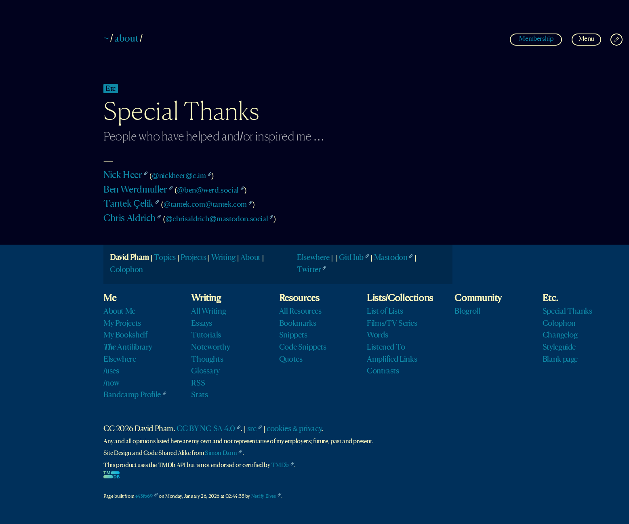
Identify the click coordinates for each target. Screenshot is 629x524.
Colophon (126, 270)
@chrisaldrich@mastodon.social (216, 219)
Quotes (291, 360)
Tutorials (206, 335)
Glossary (205, 371)
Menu (586, 39)
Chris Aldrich (129, 219)
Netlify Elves (263, 496)
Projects (193, 258)
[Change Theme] (616, 40)
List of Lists (385, 312)
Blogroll (467, 312)
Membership (536, 39)
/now (111, 383)
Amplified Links (392, 360)
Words (377, 335)
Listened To (386, 348)
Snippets (293, 335)
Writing (223, 258)
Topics (165, 258)
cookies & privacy (294, 429)
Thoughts (207, 360)
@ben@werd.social (208, 190)
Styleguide (559, 348)
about (126, 39)
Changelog (560, 335)
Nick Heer (122, 175)
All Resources (300, 312)
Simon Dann (221, 453)
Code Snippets (302, 348)
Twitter (309, 270)
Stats (199, 395)
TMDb (279, 465)
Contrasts (383, 371)
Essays (201, 324)
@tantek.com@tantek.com (205, 204)
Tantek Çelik (128, 204)
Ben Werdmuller (135, 190)
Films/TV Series (392, 324)
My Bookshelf (125, 335)
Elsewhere (313, 258)
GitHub (351, 258)
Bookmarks (297, 324)
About (250, 258)
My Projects (122, 324)
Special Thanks (567, 312)
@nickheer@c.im (179, 176)
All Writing (208, 312)
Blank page (560, 360)
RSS (198, 383)
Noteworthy (210, 348)
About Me (119, 312)
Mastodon (391, 258)
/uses (111, 371)
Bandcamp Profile (132, 395)
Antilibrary (127, 348)
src (252, 429)
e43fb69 (143, 496)
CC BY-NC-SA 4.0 (206, 429)
